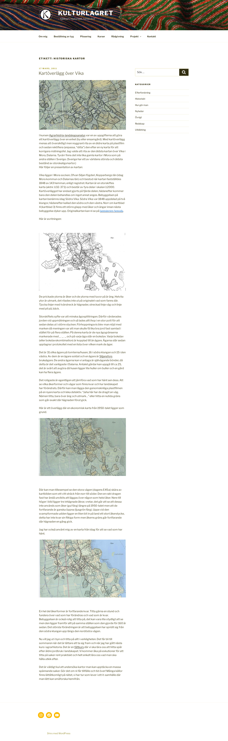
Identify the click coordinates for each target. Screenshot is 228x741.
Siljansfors (105, 356)
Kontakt (151, 36)
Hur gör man (141, 105)
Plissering (85, 36)
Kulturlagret (86, 13)
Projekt (136, 36)
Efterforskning (142, 92)
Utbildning (140, 129)
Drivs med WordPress (58, 733)
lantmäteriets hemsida (111, 211)
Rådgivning (117, 36)
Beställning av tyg (64, 36)
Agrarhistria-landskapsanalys (67, 135)
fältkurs (79, 647)
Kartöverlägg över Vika (61, 73)
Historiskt (140, 98)
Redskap (139, 123)
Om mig (43, 36)
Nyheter (139, 111)
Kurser (101, 36)
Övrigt (138, 117)
